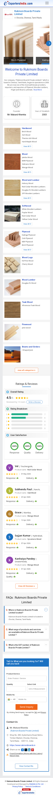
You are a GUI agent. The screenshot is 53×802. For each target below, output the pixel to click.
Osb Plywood (27, 238)
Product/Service (13, 674)
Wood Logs (27, 257)
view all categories (26, 370)
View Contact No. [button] (26, 766)
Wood (24, 154)
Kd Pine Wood (27, 260)
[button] (22, 749)
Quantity (9, 684)
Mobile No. (10, 695)
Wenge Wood (27, 167)
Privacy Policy (17, 786)
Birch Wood (26, 131)
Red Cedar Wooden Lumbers (33, 186)
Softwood (26, 206)
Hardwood (27, 128)
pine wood (26, 327)
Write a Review (35, 402)
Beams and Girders (31, 347)
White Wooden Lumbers (31, 209)
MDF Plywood (27, 241)
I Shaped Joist (27, 350)
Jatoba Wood (27, 157)
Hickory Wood (27, 183)
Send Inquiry (26, 707)
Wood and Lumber (30, 180)
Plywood (26, 231)
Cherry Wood (27, 264)
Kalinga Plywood (28, 235)
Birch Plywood (18, 60)
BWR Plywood (27, 160)
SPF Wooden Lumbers (31, 193)
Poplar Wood (27, 212)
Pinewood (26, 324)
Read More (38, 90)
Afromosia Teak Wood (31, 305)
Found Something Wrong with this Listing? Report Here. (26, 755)
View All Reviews (26, 586)
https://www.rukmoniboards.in (22, 745)
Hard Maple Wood (29, 141)
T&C (35, 712)
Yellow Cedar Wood (30, 219)
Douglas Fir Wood (29, 283)
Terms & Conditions (32, 786)
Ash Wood (26, 135)
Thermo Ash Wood (29, 138)
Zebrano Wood (28, 164)
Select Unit (31, 684)
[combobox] (11, 699)
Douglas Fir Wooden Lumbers (34, 190)
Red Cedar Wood (29, 216)
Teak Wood (27, 302)
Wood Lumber (28, 280)
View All (27, 146)
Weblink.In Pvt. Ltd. (36, 784)
